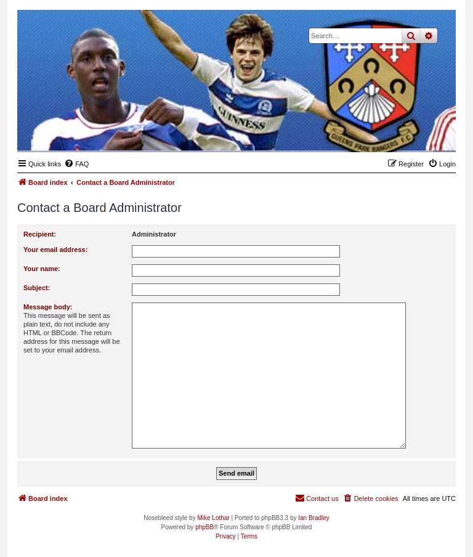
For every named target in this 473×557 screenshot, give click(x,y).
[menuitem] (76, 164)
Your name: (41, 268)
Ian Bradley (313, 517)
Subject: (36, 287)
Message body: (47, 307)
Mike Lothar (213, 517)
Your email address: (55, 249)
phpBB (204, 527)
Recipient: (39, 234)
